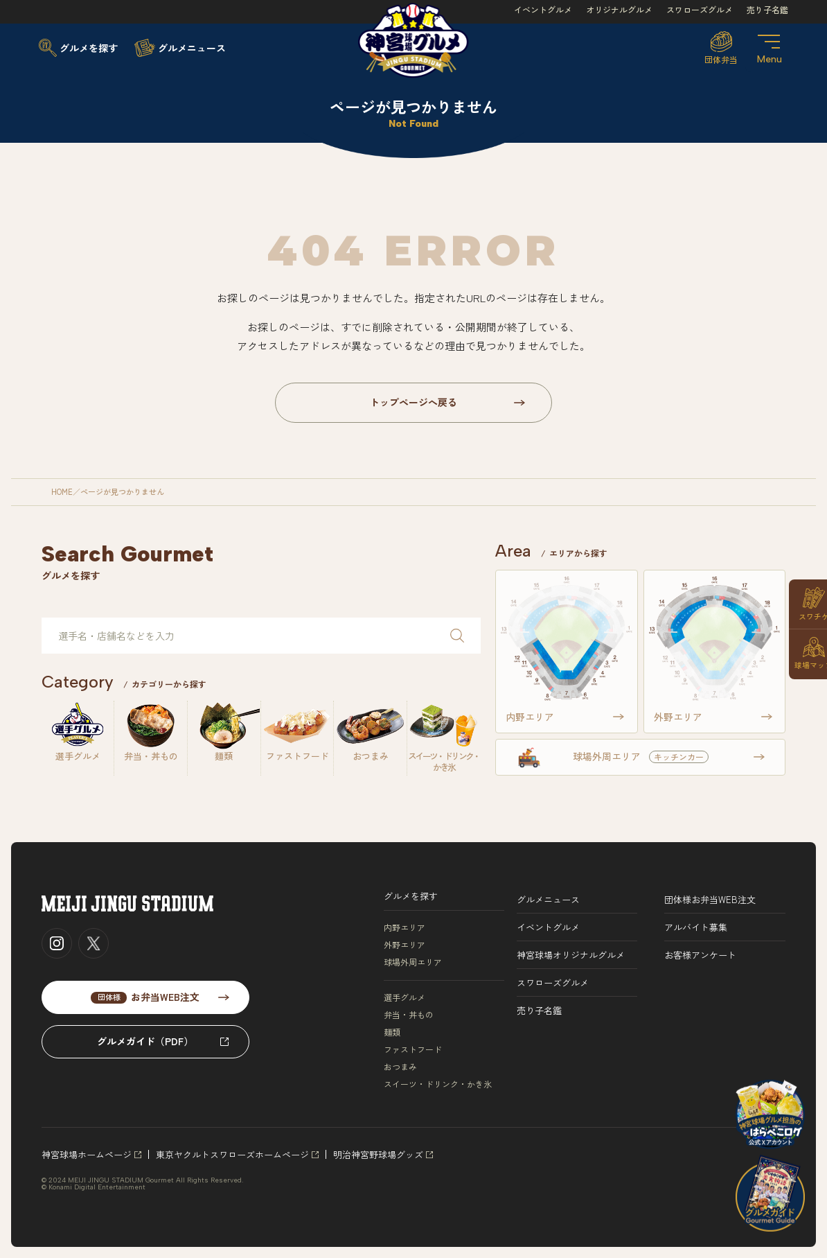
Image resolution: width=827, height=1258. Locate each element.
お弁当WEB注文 (145, 997)
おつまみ (400, 1067)
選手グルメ (404, 997)
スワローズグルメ (699, 10)
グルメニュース (548, 899)
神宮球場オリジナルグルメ (571, 954)
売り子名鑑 (767, 10)
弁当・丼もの (409, 1015)
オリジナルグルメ (619, 10)
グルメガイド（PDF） (145, 1041)
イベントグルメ (543, 10)
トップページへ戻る (413, 402)
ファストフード (413, 1049)
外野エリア (404, 945)
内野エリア (404, 927)
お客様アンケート (700, 954)
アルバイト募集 (695, 927)
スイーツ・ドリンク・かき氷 (438, 1084)
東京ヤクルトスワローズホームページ (232, 1154)
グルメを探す (411, 895)
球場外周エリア (413, 962)
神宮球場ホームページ (87, 1154)
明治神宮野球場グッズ (378, 1154)
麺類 (392, 1032)
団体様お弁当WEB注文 (710, 899)
